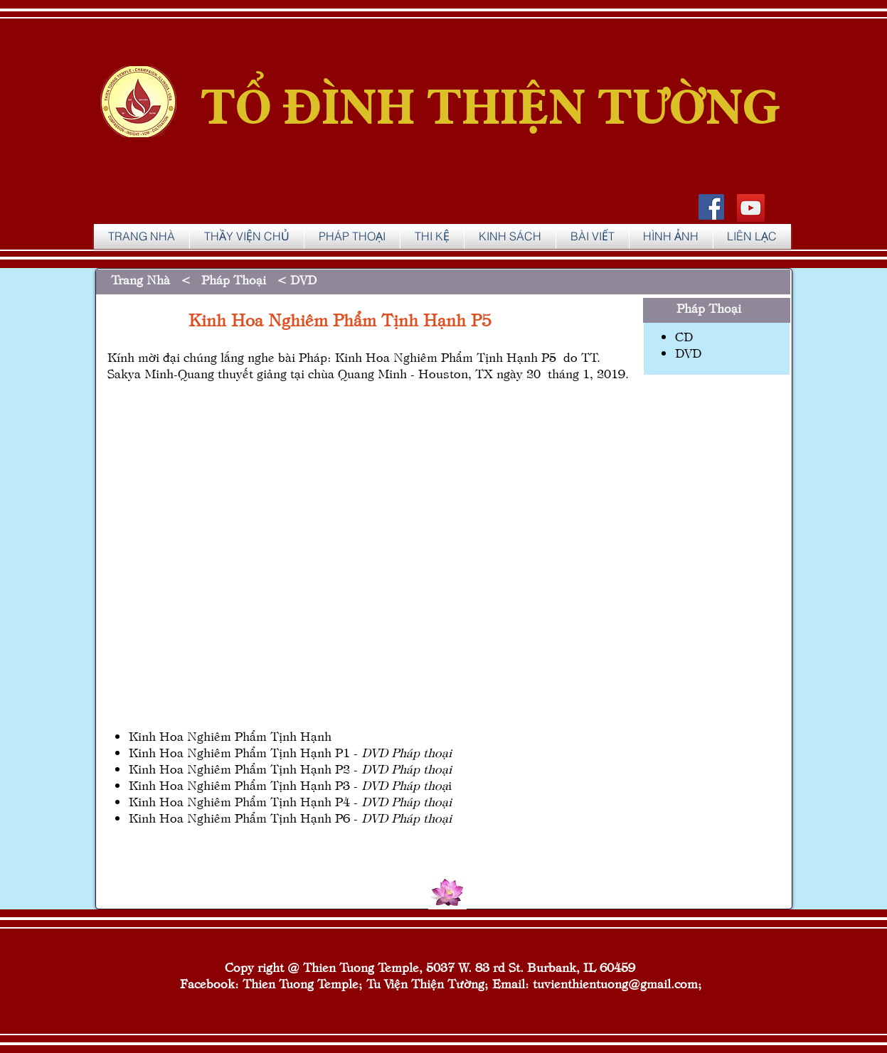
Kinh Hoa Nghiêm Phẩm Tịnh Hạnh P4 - (290, 801)
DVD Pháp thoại (406, 752)
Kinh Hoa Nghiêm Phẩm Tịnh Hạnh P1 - (245, 752)
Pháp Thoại (235, 279)
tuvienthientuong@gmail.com (615, 983)
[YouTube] (751, 208)
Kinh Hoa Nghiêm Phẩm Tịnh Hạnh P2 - (290, 768)
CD (684, 336)
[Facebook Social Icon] (711, 207)
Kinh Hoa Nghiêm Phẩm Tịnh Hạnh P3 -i (290, 784)
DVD (303, 279)
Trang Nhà (144, 279)
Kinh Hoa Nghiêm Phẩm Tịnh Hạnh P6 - (290, 817)
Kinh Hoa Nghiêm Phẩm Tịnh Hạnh (230, 735)
